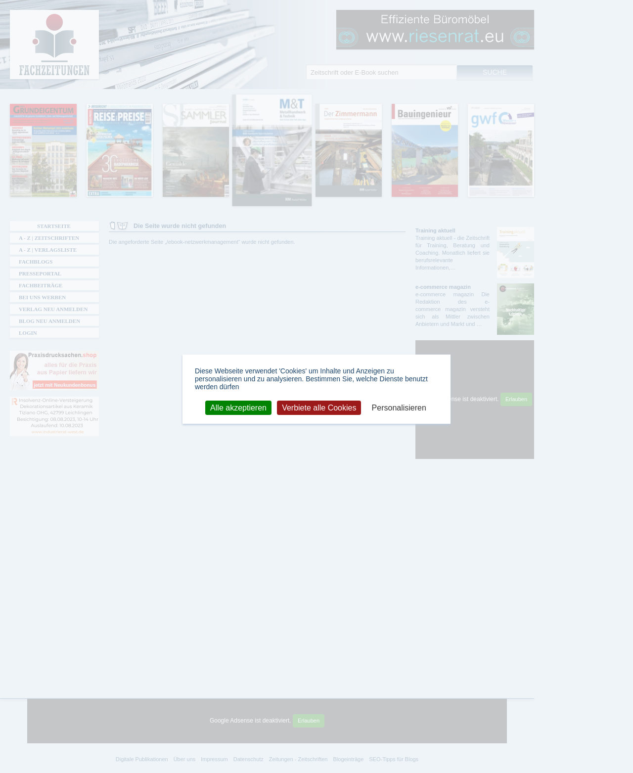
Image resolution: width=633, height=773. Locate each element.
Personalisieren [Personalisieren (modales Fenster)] (399, 407)
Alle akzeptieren (238, 407)
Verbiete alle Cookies (319, 407)
